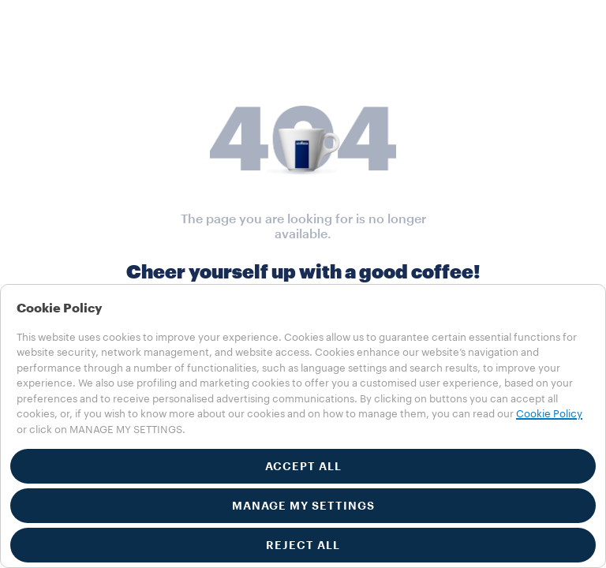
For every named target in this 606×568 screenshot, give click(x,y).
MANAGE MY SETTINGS (303, 505)
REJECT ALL (303, 545)
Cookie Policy (549, 414)
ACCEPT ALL (303, 466)
